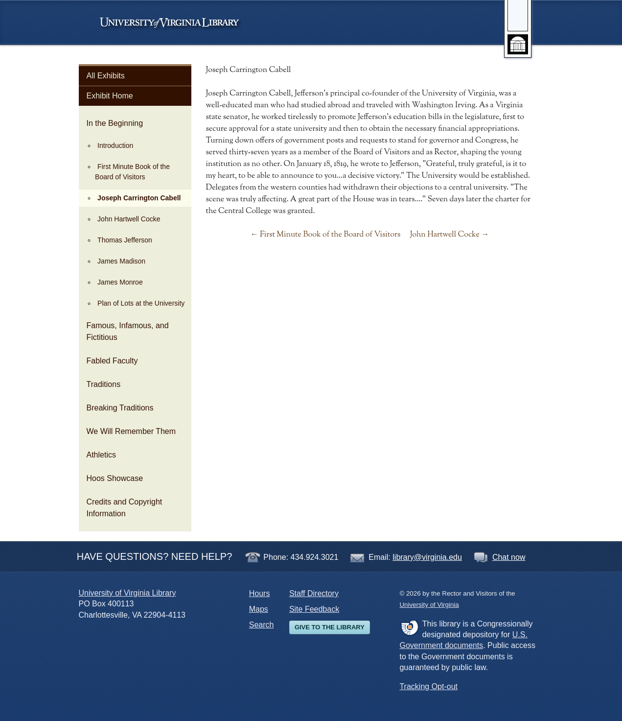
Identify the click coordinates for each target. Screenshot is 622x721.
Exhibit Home (110, 96)
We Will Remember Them (131, 431)
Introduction (115, 145)
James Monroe (120, 282)
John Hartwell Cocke (128, 219)
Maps (258, 609)
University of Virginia (174, 22)
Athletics (101, 455)
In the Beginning (115, 123)
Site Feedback (314, 609)
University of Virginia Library (127, 593)
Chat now (509, 557)
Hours (259, 593)
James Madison (121, 261)
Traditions (104, 384)
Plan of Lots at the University (140, 303)
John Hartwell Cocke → (449, 234)
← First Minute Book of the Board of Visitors (326, 234)
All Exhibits (106, 76)
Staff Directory (314, 593)
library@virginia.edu (427, 557)
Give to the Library (330, 627)
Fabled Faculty (112, 361)
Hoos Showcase (115, 478)
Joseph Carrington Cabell (139, 198)
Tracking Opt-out (428, 686)
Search (261, 625)
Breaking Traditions (120, 408)
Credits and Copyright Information (124, 508)
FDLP (409, 627)
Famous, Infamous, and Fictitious (128, 331)
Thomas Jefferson (124, 240)
